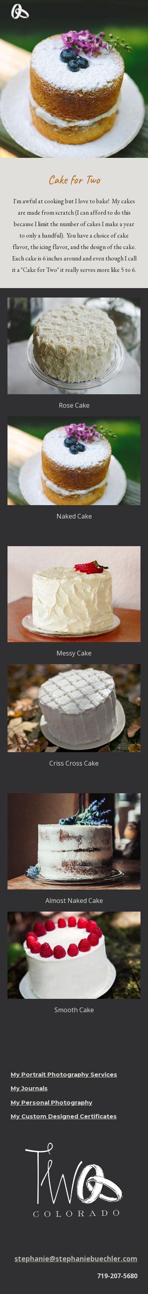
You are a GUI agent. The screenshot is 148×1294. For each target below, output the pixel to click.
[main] (74, 223)
